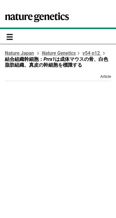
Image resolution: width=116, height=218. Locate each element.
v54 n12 (91, 53)
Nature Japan (19, 53)
